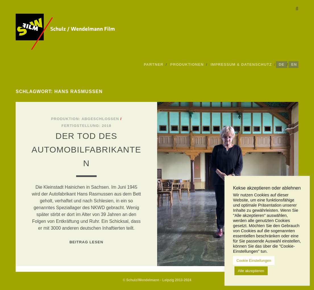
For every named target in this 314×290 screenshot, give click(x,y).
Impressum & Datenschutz (241, 64)
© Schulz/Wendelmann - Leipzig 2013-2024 (157, 280)
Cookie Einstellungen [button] (253, 260)
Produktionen (187, 64)
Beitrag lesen (86, 242)
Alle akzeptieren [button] (251, 271)
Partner (153, 64)
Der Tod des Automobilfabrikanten (86, 149)
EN (294, 64)
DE (281, 64)
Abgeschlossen (100, 119)
